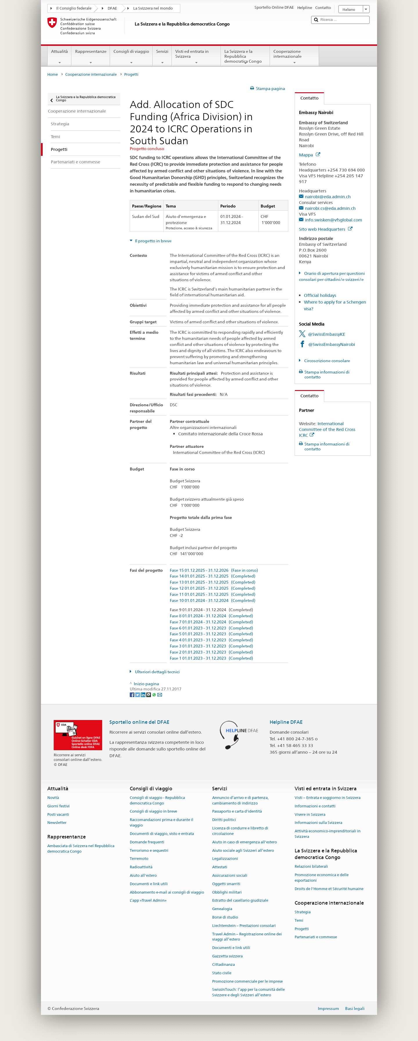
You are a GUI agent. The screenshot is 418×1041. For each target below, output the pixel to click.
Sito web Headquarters (325, 229)
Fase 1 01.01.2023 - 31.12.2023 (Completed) (211, 658)
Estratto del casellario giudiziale (240, 901)
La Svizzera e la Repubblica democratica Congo (245, 57)
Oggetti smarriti (226, 884)
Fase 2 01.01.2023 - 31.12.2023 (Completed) (211, 652)
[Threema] (149, 694)
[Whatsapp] (154, 694)
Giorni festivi (58, 806)
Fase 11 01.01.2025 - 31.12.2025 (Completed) (212, 594)
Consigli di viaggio (131, 57)
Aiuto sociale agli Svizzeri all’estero (243, 850)
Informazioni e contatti (315, 806)
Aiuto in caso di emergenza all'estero (244, 842)
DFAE (112, 8)
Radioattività (141, 867)
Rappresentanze (90, 57)
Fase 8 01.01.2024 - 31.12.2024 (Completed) (211, 616)
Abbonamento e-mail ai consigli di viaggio (167, 892)
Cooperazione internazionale (294, 57)
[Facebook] (132, 694)
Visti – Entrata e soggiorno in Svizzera (328, 797)
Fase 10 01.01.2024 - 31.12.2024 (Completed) (212, 600)
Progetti (302, 929)
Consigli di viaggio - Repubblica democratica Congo (157, 800)
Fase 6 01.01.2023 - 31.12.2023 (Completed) (211, 628)
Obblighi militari (227, 892)
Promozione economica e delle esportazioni (322, 878)
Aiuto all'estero (143, 875)
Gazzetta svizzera (227, 956)
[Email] (159, 694)
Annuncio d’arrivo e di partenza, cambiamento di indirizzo (240, 800)
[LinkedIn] (143, 694)
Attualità (59, 57)
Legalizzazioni (225, 859)
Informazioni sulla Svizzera (318, 823)
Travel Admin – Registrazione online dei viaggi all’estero (247, 937)
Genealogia (222, 909)
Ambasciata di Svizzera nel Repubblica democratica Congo (80, 849)
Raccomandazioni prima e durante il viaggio (161, 823)
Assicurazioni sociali (229, 875)
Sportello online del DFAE (139, 722)
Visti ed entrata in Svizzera (196, 57)
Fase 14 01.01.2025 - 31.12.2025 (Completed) (212, 576)
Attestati (219, 867)
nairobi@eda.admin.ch (328, 196)
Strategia (303, 912)
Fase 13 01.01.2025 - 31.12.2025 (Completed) (212, 582)
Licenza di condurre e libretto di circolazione (240, 831)
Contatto (306, 98)
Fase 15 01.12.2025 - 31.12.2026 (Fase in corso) (214, 570)
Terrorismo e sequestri (149, 850)
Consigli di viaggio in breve (153, 811)
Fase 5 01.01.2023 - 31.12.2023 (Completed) (211, 634)
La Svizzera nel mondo (153, 8)
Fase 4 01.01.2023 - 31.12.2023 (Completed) (211, 640)
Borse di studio (225, 917)
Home (52, 74)
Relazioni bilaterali (311, 867)
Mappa (309, 155)
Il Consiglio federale (73, 8)
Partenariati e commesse (316, 937)
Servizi (162, 57)
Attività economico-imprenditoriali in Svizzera (328, 834)
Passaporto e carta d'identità (237, 811)
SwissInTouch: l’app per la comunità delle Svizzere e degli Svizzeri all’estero (248, 992)
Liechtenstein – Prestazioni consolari (244, 925)
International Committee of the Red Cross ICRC (327, 429)
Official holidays (320, 295)
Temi (299, 920)
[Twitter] (138, 694)
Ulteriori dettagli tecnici (157, 672)
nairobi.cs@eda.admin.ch (330, 208)
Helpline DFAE (286, 722)
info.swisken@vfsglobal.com (333, 220)
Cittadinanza (223, 964)
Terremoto (139, 859)
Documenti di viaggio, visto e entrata (162, 833)
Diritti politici (224, 820)
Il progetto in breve (153, 241)
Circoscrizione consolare (326, 360)
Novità (53, 797)
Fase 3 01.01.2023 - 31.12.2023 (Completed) (211, 646)
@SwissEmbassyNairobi (331, 344)
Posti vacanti (58, 814)
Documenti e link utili (149, 884)
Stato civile (221, 973)
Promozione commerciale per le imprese (247, 981)
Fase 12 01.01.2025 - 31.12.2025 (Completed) (212, 588)
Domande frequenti (147, 842)
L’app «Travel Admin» (148, 901)
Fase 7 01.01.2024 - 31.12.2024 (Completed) (211, 622)
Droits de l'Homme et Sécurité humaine (329, 889)
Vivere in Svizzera (310, 814)
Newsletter (56, 823)
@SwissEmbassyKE (326, 334)
